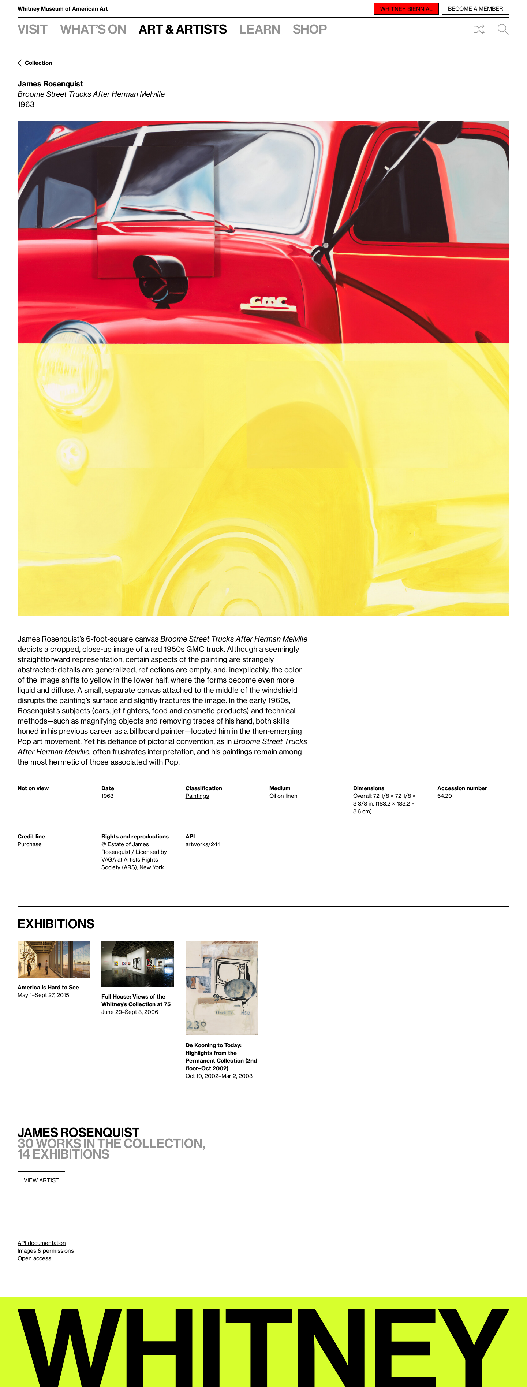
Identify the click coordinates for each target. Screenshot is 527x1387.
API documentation (42, 1242)
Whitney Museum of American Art (63, 8)
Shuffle (479, 29)
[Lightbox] (263, 368)
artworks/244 (203, 844)
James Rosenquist (50, 83)
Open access (34, 1258)
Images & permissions (46, 1250)
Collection (38, 62)
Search (503, 29)
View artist (41, 1180)
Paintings (197, 795)
